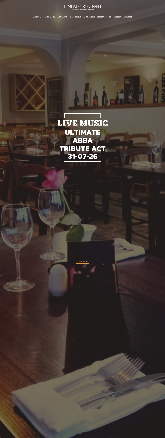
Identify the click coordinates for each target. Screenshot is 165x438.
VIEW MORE (82, 261)
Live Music (89, 16)
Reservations (104, 16)
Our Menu (50, 16)
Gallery (117, 16)
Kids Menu (75, 16)
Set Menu (62, 16)
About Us (37, 16)
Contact (128, 16)
